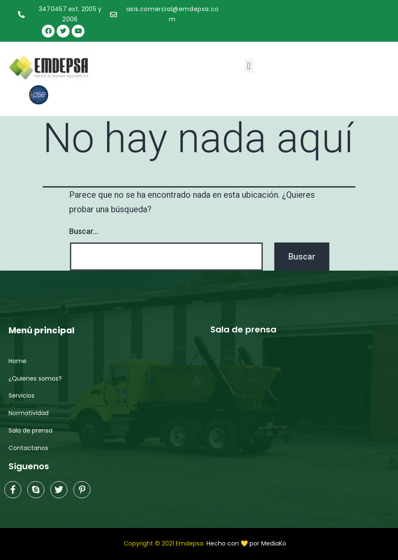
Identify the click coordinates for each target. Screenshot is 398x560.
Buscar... (83, 231)
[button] (249, 66)
